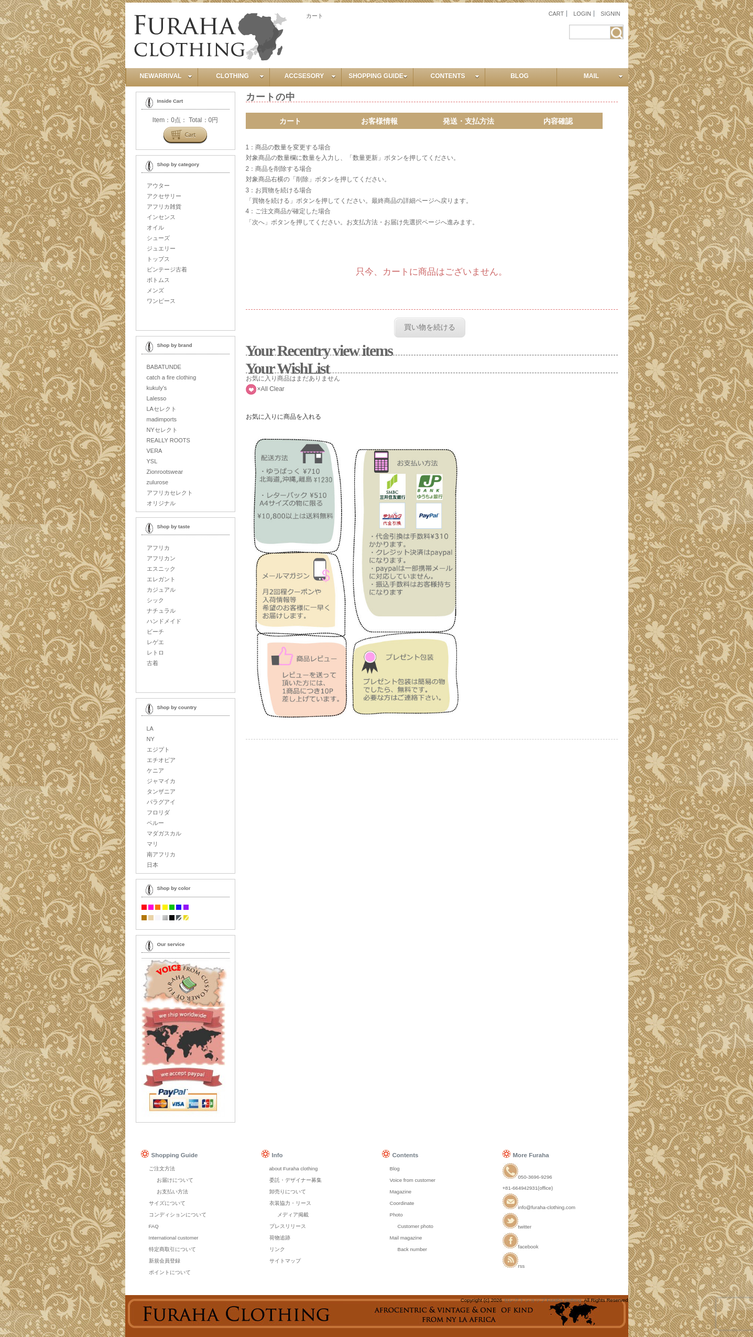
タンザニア (161, 791)
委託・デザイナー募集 (295, 1180)
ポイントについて (170, 1272)
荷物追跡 (279, 1238)
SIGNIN (610, 13)
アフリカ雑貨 (164, 206)
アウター (158, 185)
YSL (152, 461)
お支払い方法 (172, 1191)
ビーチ (155, 631)
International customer (174, 1238)
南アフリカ (161, 854)
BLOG (519, 76)
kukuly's (157, 388)
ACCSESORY (310, 76)
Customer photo (415, 1226)
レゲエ (155, 642)
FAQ (154, 1226)
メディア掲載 (293, 1215)
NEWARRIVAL (166, 76)
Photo (396, 1215)
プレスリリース (287, 1226)
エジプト (158, 749)
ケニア (155, 770)
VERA (154, 451)
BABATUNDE (164, 367)
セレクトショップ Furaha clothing (543, 1300)
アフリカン (161, 558)
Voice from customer (412, 1180)
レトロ (155, 652)
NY (151, 739)
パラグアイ (161, 802)
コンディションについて (177, 1215)
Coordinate (402, 1203)
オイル (155, 227)
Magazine (401, 1191)
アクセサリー (164, 196)
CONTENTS (455, 76)
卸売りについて (287, 1191)
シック (155, 600)
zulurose (158, 482)
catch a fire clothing (172, 377)
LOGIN (582, 13)
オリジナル (161, 503)
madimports (162, 419)
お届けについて (175, 1180)
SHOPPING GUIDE (377, 76)
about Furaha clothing (293, 1168)
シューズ (158, 238)
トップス (158, 259)
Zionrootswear (165, 472)
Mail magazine (406, 1238)
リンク (277, 1249)
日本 (152, 865)
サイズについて (167, 1203)
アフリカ (158, 548)
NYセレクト (162, 430)
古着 (152, 663)
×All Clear (271, 389)
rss (514, 1266)
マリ (152, 844)
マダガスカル (164, 833)
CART (556, 13)
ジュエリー (161, 248)
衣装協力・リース (290, 1203)
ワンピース (161, 301)
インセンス (161, 217)
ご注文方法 (162, 1168)
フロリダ (158, 812)
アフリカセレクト (170, 493)
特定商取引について (172, 1249)
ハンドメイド (164, 621)
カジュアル (161, 589)
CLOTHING (240, 76)
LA (150, 728)
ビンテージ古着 (167, 269)
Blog (395, 1168)
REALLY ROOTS (168, 440)
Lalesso (157, 398)
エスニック (161, 569)
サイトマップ (285, 1261)
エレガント (161, 579)
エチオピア (161, 760)
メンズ (155, 290)
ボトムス (158, 280)
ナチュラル (161, 610)
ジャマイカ (161, 781)
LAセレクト (162, 409)
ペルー (155, 823)
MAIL (603, 76)
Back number (413, 1249)
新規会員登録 (164, 1261)
